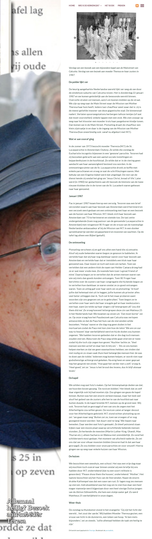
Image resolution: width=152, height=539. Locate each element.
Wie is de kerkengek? (89, 5)
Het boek (109, 5)
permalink (109, 530)
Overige (92, 530)
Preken (121, 5)
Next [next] (138, 38)
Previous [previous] (75, 38)
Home (72, 5)
